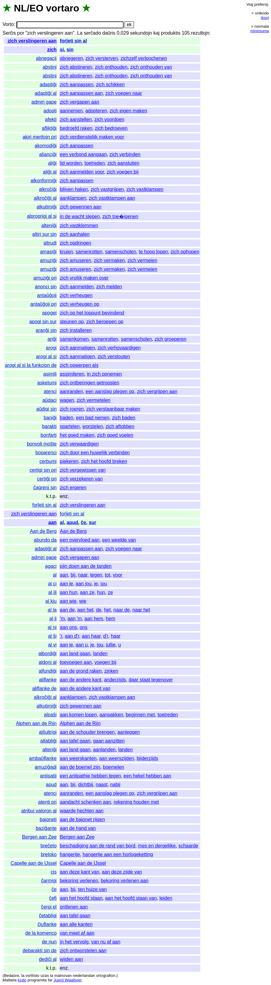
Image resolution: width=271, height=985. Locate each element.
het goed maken (77, 435)
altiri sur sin (44, 234)
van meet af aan (77, 933)
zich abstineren (76, 67)
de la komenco (41, 933)
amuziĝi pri (45, 277)
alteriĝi (49, 749)
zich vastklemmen (79, 225)
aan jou (84, 583)
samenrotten (89, 251)
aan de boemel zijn (80, 767)
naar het (141, 609)
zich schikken (110, 84)
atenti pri (47, 802)
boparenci (46, 452)
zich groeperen (170, 339)
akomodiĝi (46, 145)
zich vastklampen (145, 189)
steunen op (72, 321)
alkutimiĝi (46, 206)
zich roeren (72, 408)
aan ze (87, 592)
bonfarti (49, 435)
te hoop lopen (153, 251)
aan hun (68, 592)
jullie (110, 644)
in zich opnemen (104, 374)
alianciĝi (48, 154)
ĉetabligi (48, 915)
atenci (50, 391)
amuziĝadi (46, 767)
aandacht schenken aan (85, 802)
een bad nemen (92, 417)
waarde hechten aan (81, 810)
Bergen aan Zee (39, 837)
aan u (82, 644)
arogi (51, 347)
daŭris (108, 33)
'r (61, 636)
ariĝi (52, 339)
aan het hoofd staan (81, 898)
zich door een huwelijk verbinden (95, 452)
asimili (50, 374)
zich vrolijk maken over (84, 277)
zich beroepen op (104, 321)
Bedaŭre (11, 975)
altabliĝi (48, 740)
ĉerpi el (49, 906)
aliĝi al (50, 171)
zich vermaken (109, 260)
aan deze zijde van (122, 871)
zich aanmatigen (77, 347)
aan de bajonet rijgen (82, 819)
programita (37, 980)
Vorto (8, 24)
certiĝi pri (47, 478)
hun (101, 592)
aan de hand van (78, 828)
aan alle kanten (76, 924)
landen (100, 653)
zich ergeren (73, 487)
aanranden (71, 391)
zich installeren (76, 330)
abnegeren (71, 58)
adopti (50, 110)
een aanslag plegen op (110, 391)
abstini (50, 67)
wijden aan (71, 959)
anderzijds (115, 679)
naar (83, 574)
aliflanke (48, 679)
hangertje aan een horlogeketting (118, 854)
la (22, 975)
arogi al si (46, 356)
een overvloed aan (80, 540)
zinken (111, 671)
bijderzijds (147, 758)
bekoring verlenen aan (124, 880)
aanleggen (128, 732)
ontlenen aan (74, 906)
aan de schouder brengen (87, 732)
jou (103, 583)
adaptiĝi (48, 84)
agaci (51, 566)
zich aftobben (120, 426)
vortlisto (32, 975)
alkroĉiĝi (48, 189)
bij (73, 574)
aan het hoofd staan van (131, 898)
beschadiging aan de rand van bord (97, 845)
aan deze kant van (79, 871)
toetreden (95, 163)
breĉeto (49, 845)
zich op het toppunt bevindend (92, 312)
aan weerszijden (116, 758)
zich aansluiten (123, 163)
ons (84, 627)
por (20, 33)
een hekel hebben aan (147, 775)
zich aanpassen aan (81, 93)
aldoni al (48, 662)
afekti (51, 119)
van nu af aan (105, 941)
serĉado (92, 33)
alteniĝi (49, 225)
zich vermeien (142, 260)
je (96, 583)
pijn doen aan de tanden (86, 566)
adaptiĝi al (46, 93)
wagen (67, 400)
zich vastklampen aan (112, 198)
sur (92, 522)
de (98, 609)
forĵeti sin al (73, 40)
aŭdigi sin (46, 408)
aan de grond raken (81, 671)
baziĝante (46, 828)
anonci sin (46, 286)
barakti (49, 426)
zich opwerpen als (79, 365)
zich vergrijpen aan (157, 391)
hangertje (70, 854)
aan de (67, 609)
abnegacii (46, 58)
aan (52, 522)
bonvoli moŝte (42, 443)
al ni (52, 627)
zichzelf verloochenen (144, 58)
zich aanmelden (77, 286)
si (62, 49)
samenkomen (74, 339)
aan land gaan (75, 653)
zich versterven (102, 58)
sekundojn (141, 33)
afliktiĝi (49, 128)
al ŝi (52, 636)
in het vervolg (74, 941)
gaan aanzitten (109, 740)
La (79, 33)
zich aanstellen (76, 119)
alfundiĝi (48, 671)
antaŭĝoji (47, 295)
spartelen (70, 426)
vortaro (62, 8)
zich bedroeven (111, 128)
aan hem (94, 618)
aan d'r (72, 636)
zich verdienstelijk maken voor (92, 136)
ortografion (105, 975)
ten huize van (92, 889)
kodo (22, 980)
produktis (170, 33)
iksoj (265, 17)
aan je (66, 583)
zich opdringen (75, 242)
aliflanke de (44, 688)
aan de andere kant (80, 679)
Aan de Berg (43, 531)
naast (101, 784)
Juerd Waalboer (68, 980)
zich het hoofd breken (104, 461)
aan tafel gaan (75, 740)
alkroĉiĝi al (45, 198)
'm (62, 618)
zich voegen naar (123, 93)
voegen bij (105, 662)
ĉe (83, 522)
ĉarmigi (49, 880)
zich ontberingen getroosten (89, 382)
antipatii (48, 775)
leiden (165, 898)
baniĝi (50, 417)
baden (66, 417)
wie (82, 601)
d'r (105, 636)
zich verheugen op (79, 304)
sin (69, 49)
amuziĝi (48, 260)
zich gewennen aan (80, 206)
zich (52, 49)
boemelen (113, 767)
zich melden (109, 286)
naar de (121, 609)
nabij (115, 784)
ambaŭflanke (43, 758)
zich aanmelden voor (82, 171)
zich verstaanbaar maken (113, 408)
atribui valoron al (39, 810)
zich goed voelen (115, 435)
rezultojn (200, 33)
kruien (66, 251)
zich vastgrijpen (107, 189)
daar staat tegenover (151, 679)
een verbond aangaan (83, 154)
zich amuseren (75, 260)
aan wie (68, 601)
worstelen (92, 426)
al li (53, 618)
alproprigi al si (42, 216)
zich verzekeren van (81, 478)
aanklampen (73, 198)
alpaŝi (50, 714)
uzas (44, 975)
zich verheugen (76, 295)
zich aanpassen (76, 84)
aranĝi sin (46, 330)
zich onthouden (111, 67)
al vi (52, 644)
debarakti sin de (40, 950)
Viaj (249, 4)
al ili (52, 592)
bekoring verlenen (79, 880)
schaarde (188, 845)
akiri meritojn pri (40, 136)
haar (115, 636)
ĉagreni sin (45, 487)
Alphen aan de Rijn (36, 723)
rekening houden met (136, 802)
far (50, 980)
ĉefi (53, 898)
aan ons (68, 627)
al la (52, 609)
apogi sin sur (43, 321)
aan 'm (74, 618)
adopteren (96, 110)
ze (110, 592)
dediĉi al (48, 959)
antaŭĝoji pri (43, 304)
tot (107, 574)
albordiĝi (47, 653)
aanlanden (104, 749)
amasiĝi (48, 251)
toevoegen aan (76, 662)
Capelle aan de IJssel (34, 863)
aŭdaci (49, 400)
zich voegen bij (123, 171)
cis (54, 871)
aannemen (71, 110)
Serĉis (9, 33)
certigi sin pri (43, 470)
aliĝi (52, 163)
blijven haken (74, 189)
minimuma (260, 31)
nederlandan (84, 975)
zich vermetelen (93, 400)
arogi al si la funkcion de (31, 365)
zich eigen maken (128, 110)
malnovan (63, 975)
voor (117, 574)
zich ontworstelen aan (83, 950)
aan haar (91, 636)
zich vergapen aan (79, 102)
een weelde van (119, 540)
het (107, 609)
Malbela (9, 980)
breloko (49, 854)
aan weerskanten (78, 758)
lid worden (71, 163)
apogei (49, 312)
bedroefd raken (76, 128)
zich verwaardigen (79, 443)
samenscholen (120, 251)
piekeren (69, 461)
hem (110, 618)
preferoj (261, 4)
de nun (49, 941)
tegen (96, 574)
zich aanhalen (75, 234)
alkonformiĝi (44, 180)
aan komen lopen (78, 714)
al (62, 522)
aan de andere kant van (85, 688)
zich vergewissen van (83, 470)
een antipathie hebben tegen (90, 775)
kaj (156, 33)
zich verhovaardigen (119, 347)
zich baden (123, 417)
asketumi (47, 382)
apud (72, 522)
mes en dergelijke (157, 845)
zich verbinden (124, 154)
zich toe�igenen (120, 216)
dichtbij (85, 784)
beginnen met (140, 714)
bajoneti (48, 819)
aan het (85, 609)
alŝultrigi (48, 732)
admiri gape (44, 102)
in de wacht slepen (80, 216)
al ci (52, 583)
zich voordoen (109, 119)
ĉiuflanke (47, 924)
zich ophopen (185, 251)
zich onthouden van (151, 67)
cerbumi (48, 461)
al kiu (51, 601)
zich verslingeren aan (32, 40)
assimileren (72, 374)
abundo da (45, 540)
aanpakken (111, 714)
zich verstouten (114, 356)
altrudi (50, 242)
